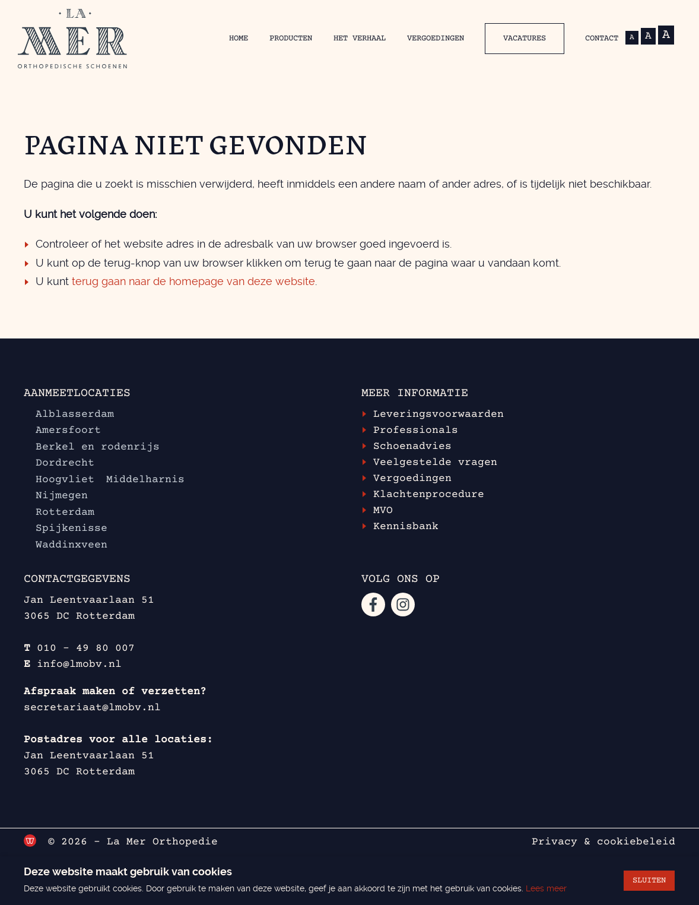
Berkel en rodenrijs (98, 447)
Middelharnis (145, 480)
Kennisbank (406, 527)
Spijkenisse (71, 528)
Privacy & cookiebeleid (603, 842)
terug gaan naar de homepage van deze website (193, 281)
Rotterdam (65, 512)
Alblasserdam (75, 414)
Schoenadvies (412, 446)
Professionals (415, 430)
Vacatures (524, 38)
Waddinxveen (75, 545)
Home (238, 38)
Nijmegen (62, 496)
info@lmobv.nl (79, 664)
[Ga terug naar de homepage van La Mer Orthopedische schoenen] (72, 38)
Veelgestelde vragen (435, 463)
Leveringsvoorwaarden (438, 414)
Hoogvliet (65, 480)
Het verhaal (359, 38)
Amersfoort (68, 430)
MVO (383, 511)
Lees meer (546, 888)
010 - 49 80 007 (86, 648)
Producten (290, 38)
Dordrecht (65, 463)
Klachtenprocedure (428, 495)
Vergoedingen (435, 38)
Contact (601, 38)
